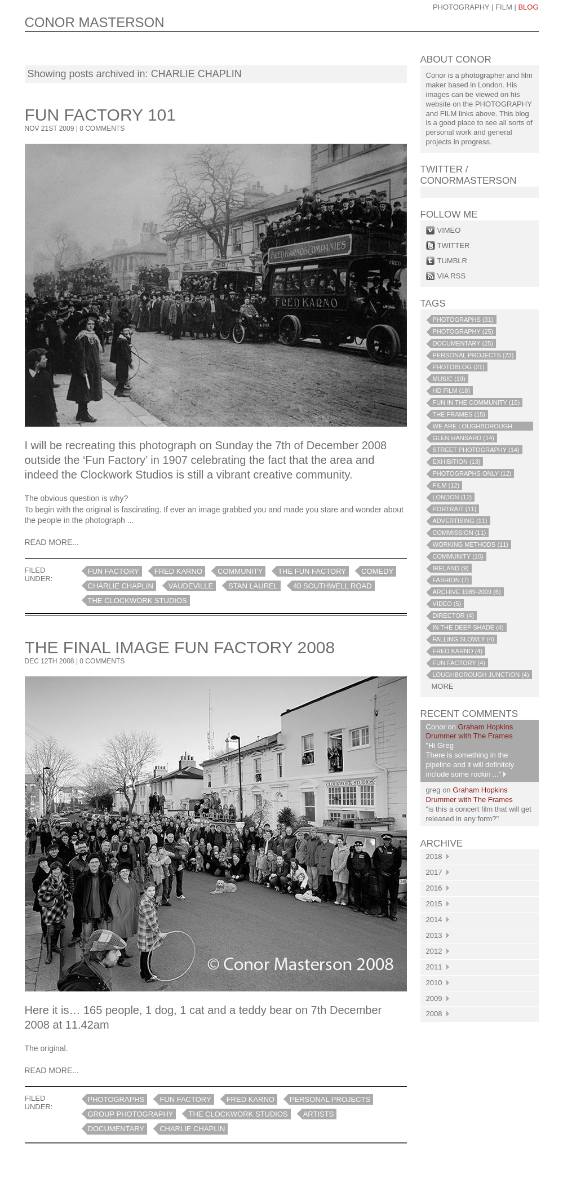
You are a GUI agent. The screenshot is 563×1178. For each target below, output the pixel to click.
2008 (437, 1013)
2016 (437, 888)
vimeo (449, 230)
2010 (437, 982)
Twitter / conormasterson (468, 175)
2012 (437, 951)
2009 (437, 998)
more (443, 686)
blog (528, 7)
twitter (453, 245)
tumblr (452, 260)
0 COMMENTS (102, 128)
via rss (451, 276)
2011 (437, 967)
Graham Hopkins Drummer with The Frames (469, 732)
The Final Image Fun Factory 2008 (180, 647)
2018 (437, 856)
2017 (437, 872)
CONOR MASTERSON (95, 22)
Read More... (52, 542)
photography (461, 7)
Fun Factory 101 (100, 114)
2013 (437, 935)
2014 (437, 919)
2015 (437, 904)
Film (503, 7)
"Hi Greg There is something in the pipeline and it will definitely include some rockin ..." (470, 759)
